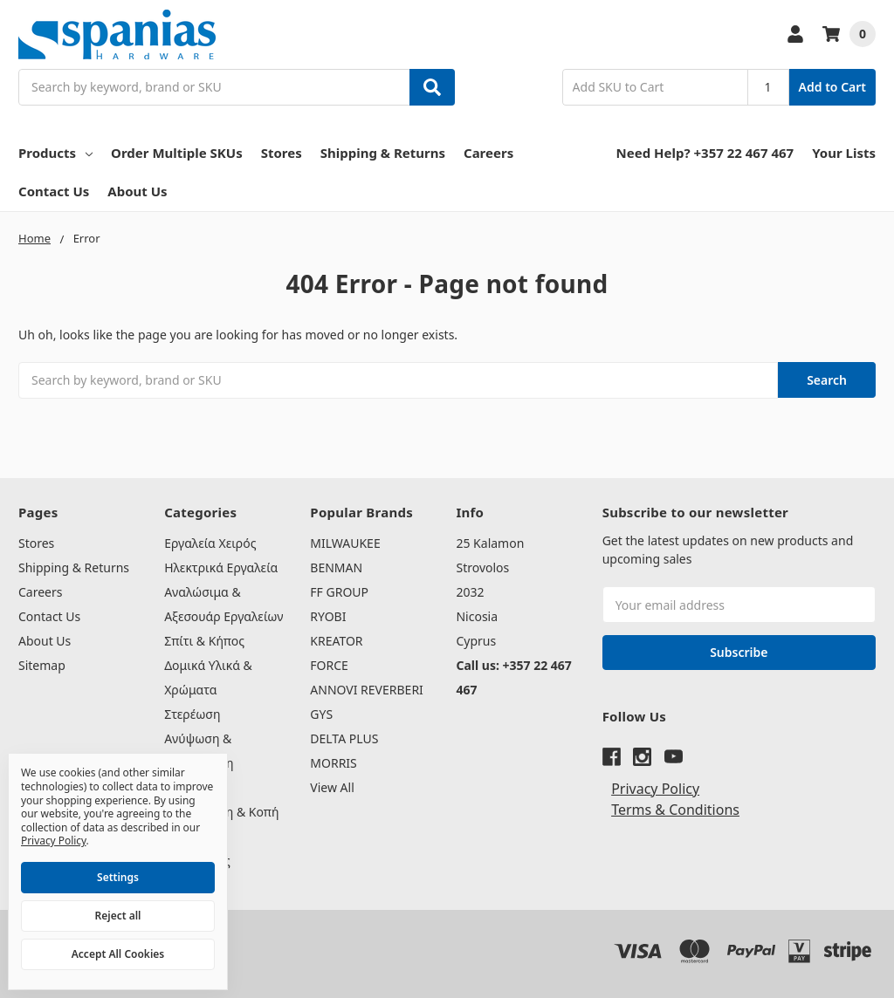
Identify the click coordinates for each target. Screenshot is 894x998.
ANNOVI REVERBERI (366, 689)
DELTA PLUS (344, 738)
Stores (281, 152)
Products (55, 152)
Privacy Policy (655, 788)
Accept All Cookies (118, 954)
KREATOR (336, 640)
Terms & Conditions (675, 809)
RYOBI (328, 616)
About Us (137, 191)
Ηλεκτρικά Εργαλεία (221, 567)
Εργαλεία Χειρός (210, 543)
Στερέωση (192, 714)
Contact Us (53, 191)
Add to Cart (832, 87)
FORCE (329, 665)
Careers (488, 152)
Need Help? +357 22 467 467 (705, 152)
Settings (118, 877)
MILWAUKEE (345, 543)
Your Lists (844, 152)
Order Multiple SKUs (177, 152)
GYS (321, 714)
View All (332, 787)
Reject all (118, 915)
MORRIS (333, 763)
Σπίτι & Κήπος (204, 640)
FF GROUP (339, 592)
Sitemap (41, 665)
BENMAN (336, 567)
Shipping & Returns (382, 152)
